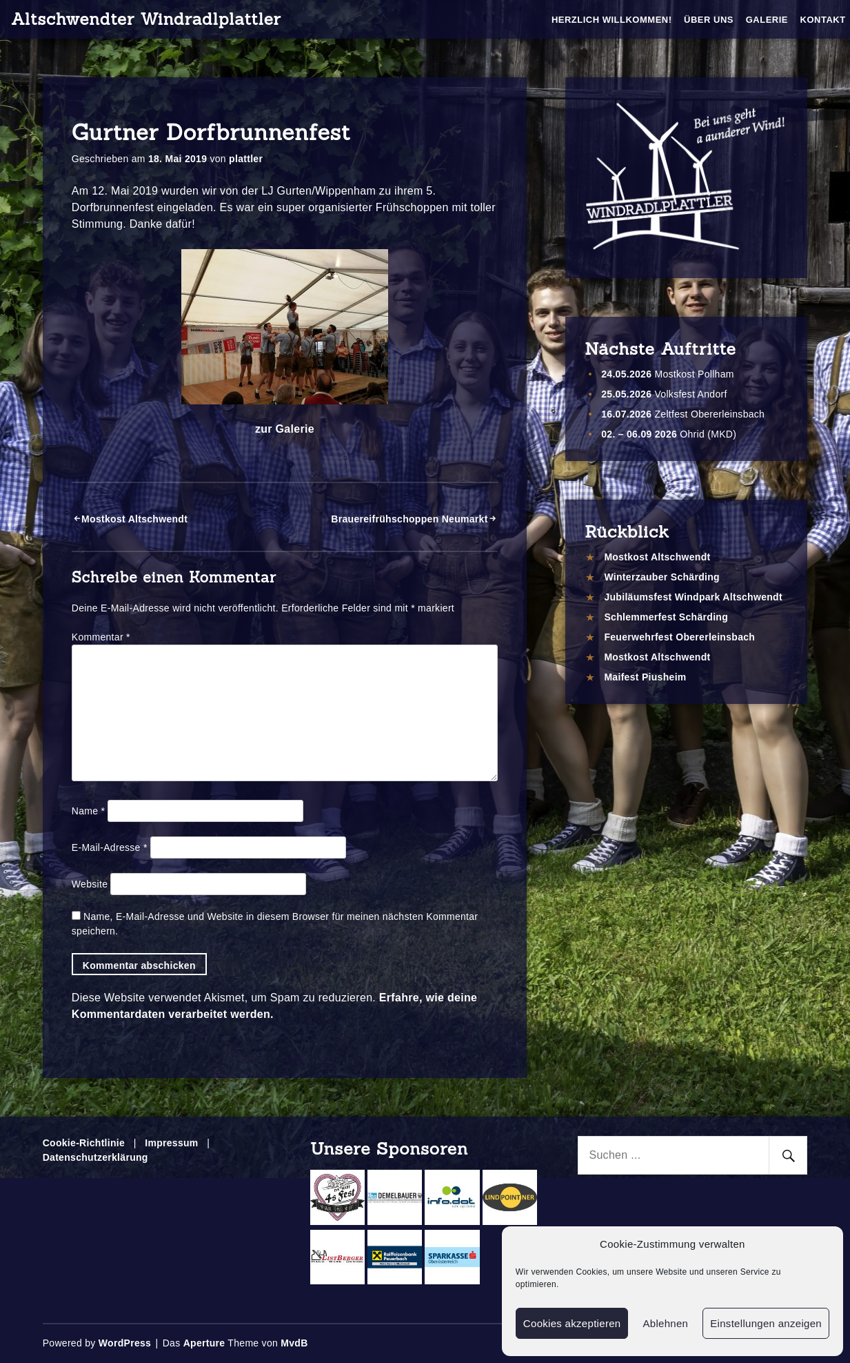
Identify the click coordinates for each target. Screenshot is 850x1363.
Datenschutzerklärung (95, 1157)
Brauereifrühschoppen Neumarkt (409, 518)
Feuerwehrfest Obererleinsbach (679, 637)
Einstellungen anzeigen (766, 1323)
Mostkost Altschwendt (134, 518)
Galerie (767, 19)
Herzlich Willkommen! (612, 19)
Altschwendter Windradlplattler (146, 19)
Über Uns (708, 19)
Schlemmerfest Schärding (666, 616)
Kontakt (823, 19)
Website (90, 884)
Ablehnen (665, 1323)
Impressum (171, 1142)
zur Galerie (284, 429)
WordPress (125, 1343)
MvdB (294, 1343)
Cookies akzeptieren (572, 1323)
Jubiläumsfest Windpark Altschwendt (693, 596)
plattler (246, 158)
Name (88, 810)
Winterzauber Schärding (662, 576)
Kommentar (101, 637)
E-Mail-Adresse (110, 847)
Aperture (204, 1343)
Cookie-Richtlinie (84, 1142)
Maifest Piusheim (645, 677)
